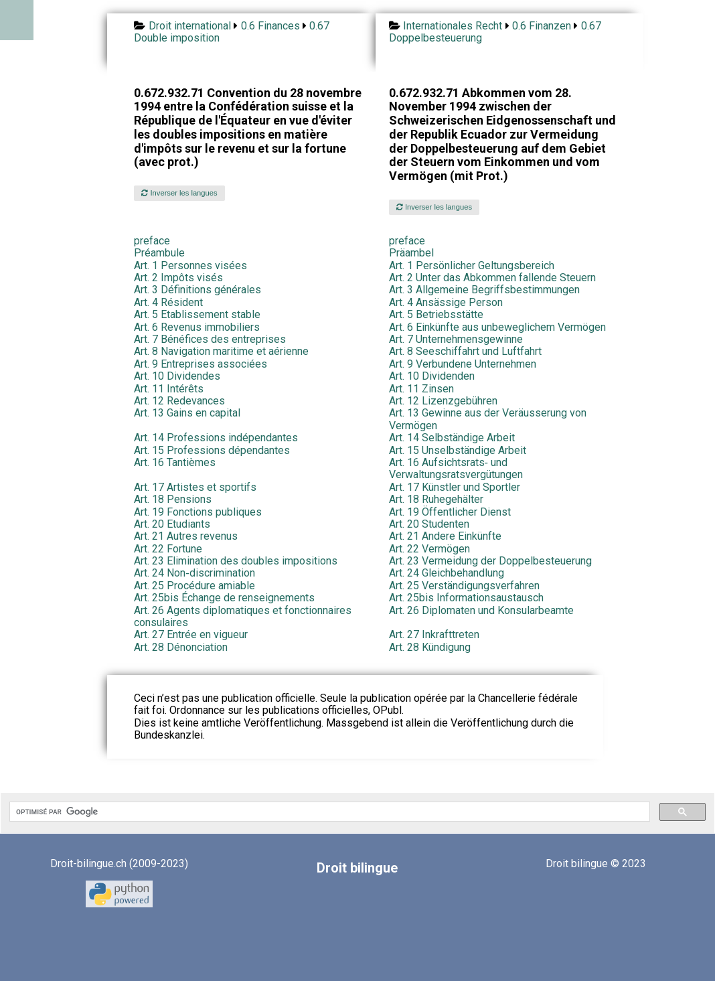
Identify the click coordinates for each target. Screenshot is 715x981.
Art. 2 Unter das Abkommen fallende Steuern (492, 277)
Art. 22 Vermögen (429, 548)
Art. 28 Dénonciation (181, 647)
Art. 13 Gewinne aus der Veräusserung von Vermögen (487, 418)
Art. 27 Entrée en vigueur (191, 634)
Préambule (159, 252)
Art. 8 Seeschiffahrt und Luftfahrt (465, 351)
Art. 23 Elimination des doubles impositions (235, 560)
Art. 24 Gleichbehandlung (446, 573)
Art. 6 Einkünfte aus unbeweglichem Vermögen (497, 327)
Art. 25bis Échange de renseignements (224, 597)
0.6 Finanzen (541, 25)
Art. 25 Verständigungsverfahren (464, 585)
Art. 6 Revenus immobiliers (197, 327)
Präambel (411, 252)
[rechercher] (328, 812)
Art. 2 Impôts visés (178, 277)
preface (152, 240)
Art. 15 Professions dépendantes (212, 450)
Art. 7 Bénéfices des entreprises (210, 339)
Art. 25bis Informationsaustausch (466, 597)
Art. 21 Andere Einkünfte (445, 536)
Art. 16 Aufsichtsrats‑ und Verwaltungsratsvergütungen (456, 468)
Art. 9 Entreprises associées (200, 364)
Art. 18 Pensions (173, 499)
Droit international (190, 25)
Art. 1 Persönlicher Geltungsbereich (471, 265)
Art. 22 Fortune (168, 548)
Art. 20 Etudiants (172, 524)
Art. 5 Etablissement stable (197, 314)
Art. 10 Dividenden (432, 376)
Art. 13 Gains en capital (187, 412)
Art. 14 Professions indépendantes (216, 437)
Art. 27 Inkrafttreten (434, 634)
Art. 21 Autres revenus (186, 536)
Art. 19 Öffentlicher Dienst (450, 512)
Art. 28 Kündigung (430, 647)
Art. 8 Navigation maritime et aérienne (221, 351)
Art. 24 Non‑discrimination (194, 573)
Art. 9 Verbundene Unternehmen (462, 364)
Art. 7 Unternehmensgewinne (456, 339)
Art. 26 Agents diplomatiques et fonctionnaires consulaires (242, 616)
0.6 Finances (270, 25)
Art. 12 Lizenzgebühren (443, 400)
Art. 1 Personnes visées (190, 265)
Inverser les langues (179, 193)
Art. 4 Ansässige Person (446, 302)
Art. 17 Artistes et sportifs (195, 487)
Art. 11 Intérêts (169, 388)
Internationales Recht (452, 25)
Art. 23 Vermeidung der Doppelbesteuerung (490, 560)
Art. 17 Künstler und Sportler (454, 487)
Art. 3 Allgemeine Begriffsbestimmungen (484, 289)
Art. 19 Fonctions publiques (198, 512)
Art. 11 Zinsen (421, 388)
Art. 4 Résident (168, 302)
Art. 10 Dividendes (177, 376)
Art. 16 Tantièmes (175, 462)
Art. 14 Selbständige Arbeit (452, 437)
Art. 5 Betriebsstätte (436, 314)
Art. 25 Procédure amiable (194, 585)
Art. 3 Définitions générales (197, 289)
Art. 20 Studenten (429, 524)
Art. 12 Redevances (179, 400)
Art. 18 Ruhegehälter (436, 499)
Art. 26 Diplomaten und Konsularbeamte (481, 610)
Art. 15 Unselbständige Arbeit (457, 450)
